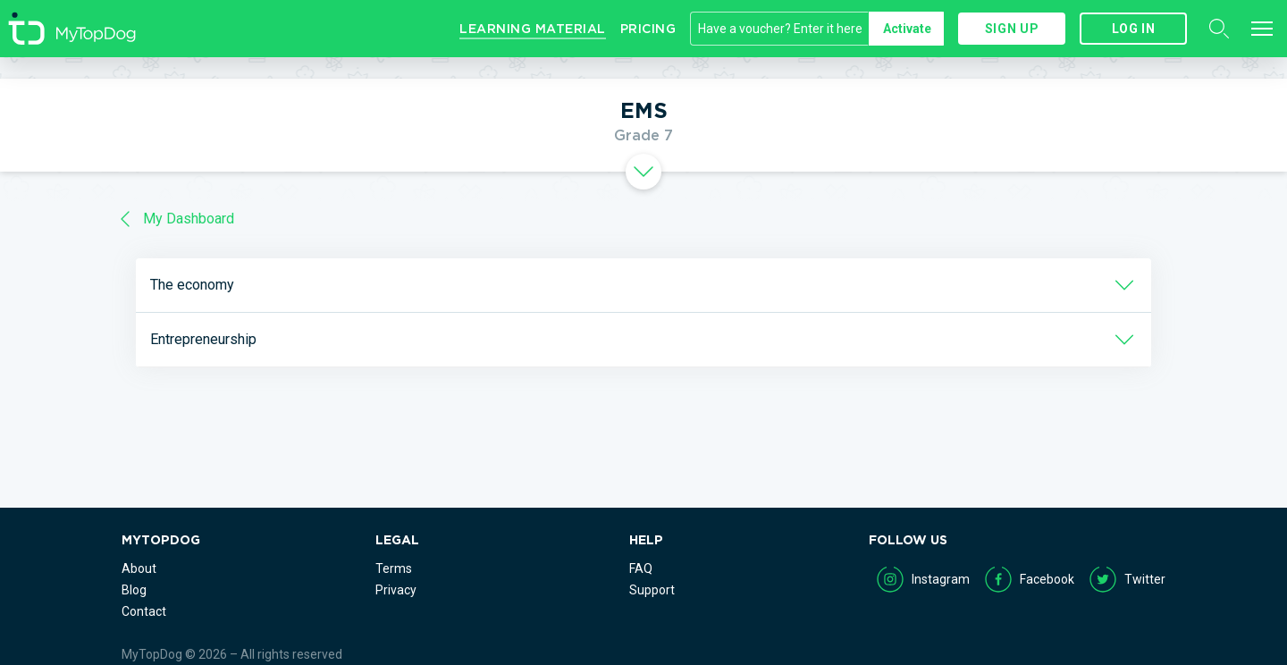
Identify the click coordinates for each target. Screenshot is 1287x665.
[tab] (643, 171)
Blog (134, 590)
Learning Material (532, 28)
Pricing (648, 28)
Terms (393, 568)
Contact (144, 611)
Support (652, 590)
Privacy (395, 590)
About (139, 568)
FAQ (640, 568)
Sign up (1012, 28)
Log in (1134, 28)
